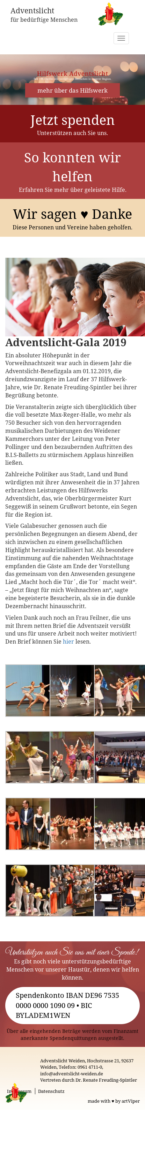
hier (68, 641)
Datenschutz (51, 1091)
